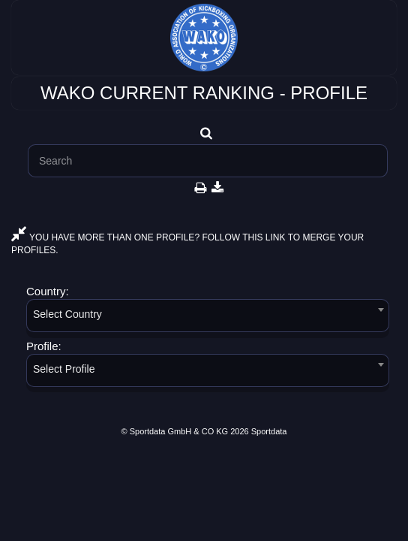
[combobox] (207, 318)
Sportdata (269, 431)
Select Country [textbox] (67, 314)
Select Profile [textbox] (63, 369)
